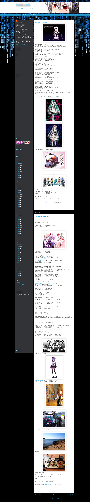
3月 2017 (18, 169)
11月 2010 (18, 264)
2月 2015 (18, 192)
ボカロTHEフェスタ (48, 256)
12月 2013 (18, 211)
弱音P (45, 258)
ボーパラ (46, 257)
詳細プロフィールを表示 (21, 44)
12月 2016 (18, 171)
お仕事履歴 (33, 14)
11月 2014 (18, 196)
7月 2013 (18, 219)
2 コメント (50, 484)
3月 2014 (18, 206)
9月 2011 (18, 248)
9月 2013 (18, 215)
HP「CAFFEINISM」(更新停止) (22, 286)
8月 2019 (18, 159)
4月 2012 (18, 235)
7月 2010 (18, 271)
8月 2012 (18, 231)
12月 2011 (18, 242)
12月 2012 (18, 225)
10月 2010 (18, 267)
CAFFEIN (19, 20)
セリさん (42, 260)
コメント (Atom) (55, 498)
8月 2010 (18, 269)
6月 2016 (18, 177)
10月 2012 (18, 227)
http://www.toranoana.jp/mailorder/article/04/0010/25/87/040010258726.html (50, 223)
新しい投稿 (38, 494)
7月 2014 (18, 202)
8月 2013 (18, 217)
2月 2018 (18, 161)
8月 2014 (18, 200)
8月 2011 (18, 250)
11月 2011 (18, 244)
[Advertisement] (54, 207)
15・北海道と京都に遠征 (42, 216)
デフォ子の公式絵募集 (39, 380)
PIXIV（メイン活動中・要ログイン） (23, 284)
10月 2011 (18, 246)
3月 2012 (18, 237)
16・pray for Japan (41, 22)
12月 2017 (18, 163)
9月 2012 (18, 229)
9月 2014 (18, 198)
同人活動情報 (25, 14)
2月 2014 (18, 208)
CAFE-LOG (23, 5)
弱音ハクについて (42, 14)
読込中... (17, 151)
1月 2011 (18, 260)
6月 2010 (18, 273)
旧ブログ (18, 282)
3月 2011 (18, 256)
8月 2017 (18, 167)
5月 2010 (18, 275)
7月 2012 (18, 233)
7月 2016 (18, 175)
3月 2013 (18, 223)
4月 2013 (18, 221)
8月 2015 (18, 186)
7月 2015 (18, 188)
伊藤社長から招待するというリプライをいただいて (45, 283)
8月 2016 (18, 173)
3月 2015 (18, 190)
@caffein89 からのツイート (21, 77)
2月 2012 (18, 240)
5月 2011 (18, 254)
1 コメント (50, 202)
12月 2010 (18, 262)
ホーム (18, 14)
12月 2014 (18, 194)
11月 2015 (18, 184)
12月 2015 (18, 181)
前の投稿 (70, 494)
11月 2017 (18, 165)
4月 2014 (18, 204)
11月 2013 (18, 213)
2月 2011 (18, 258)
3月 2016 (18, 179)
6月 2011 (18, 252)
